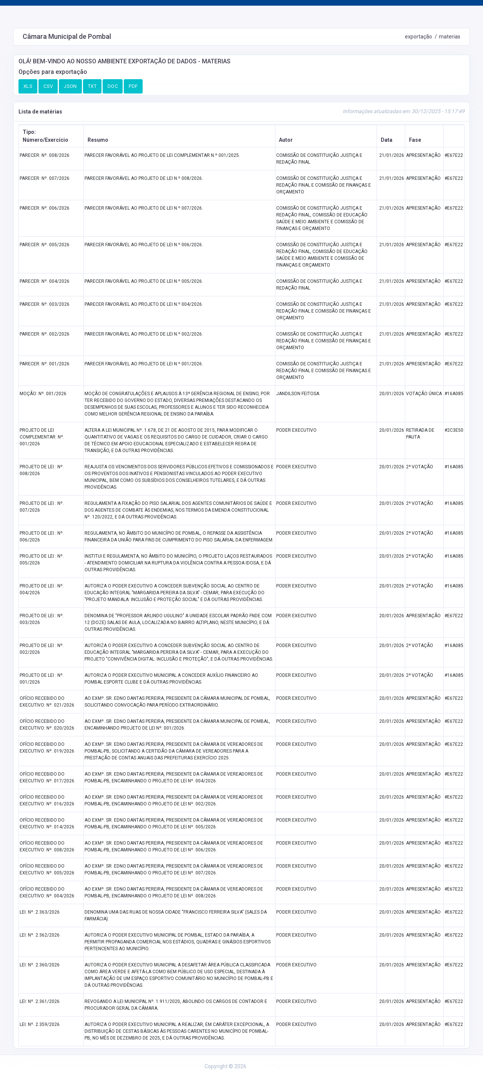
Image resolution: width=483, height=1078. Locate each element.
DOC (113, 86)
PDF (133, 86)
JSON (70, 86)
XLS (27, 86)
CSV (48, 86)
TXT (92, 86)
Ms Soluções (263, 1066)
